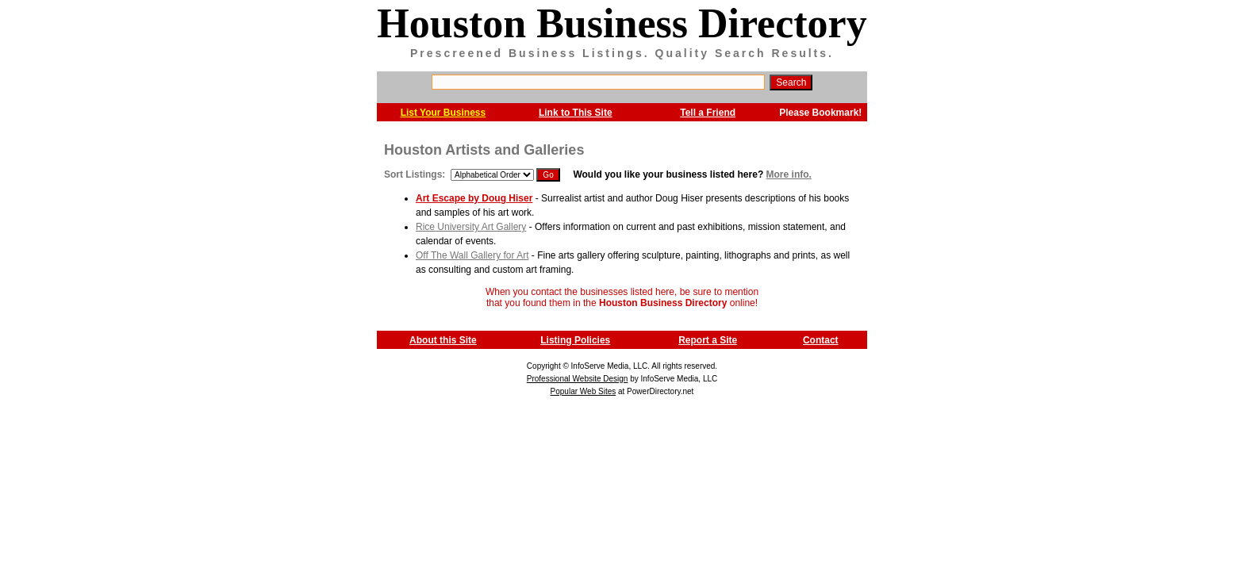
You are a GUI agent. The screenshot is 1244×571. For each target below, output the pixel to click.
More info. (789, 174)
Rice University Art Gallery (471, 226)
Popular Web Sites (583, 391)
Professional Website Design (577, 378)
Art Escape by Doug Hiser (474, 198)
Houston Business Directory (621, 23)
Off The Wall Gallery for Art (472, 255)
